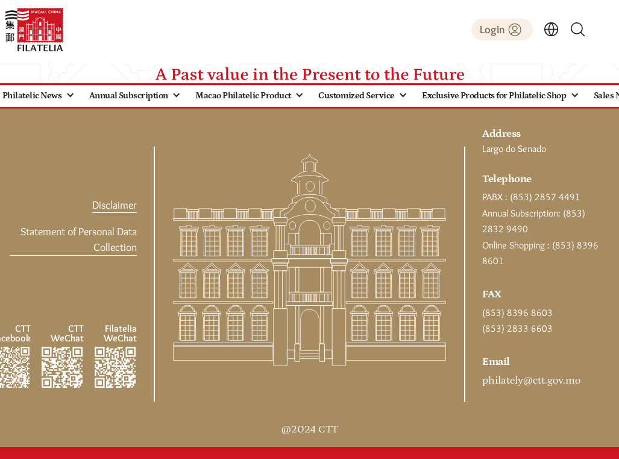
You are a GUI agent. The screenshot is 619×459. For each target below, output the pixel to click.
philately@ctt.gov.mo (531, 381)
